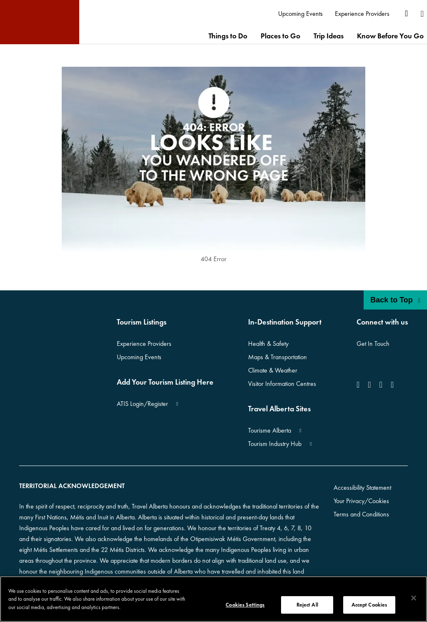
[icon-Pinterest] (392, 384)
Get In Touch (373, 343)
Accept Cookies (369, 604)
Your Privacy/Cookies (361, 500)
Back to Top (395, 300)
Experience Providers (144, 343)
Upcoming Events (139, 357)
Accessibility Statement (362, 487)
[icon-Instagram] (369, 384)
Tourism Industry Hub (274, 443)
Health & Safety (268, 343)
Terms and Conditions (361, 514)
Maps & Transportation (277, 357)
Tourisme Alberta (269, 430)
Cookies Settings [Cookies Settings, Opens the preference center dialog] (245, 604)
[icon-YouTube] (381, 384)
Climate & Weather (272, 370)
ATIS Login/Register (142, 403)
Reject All (307, 604)
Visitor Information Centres (282, 383)
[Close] (413, 598)
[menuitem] (300, 14)
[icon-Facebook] (360, 384)
